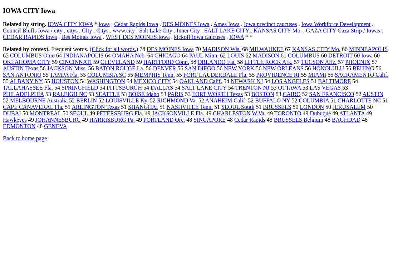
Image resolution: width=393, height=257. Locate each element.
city (58, 30)
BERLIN (86, 100)
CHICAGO (167, 55)
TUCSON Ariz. (319, 62)
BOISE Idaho (143, 94)
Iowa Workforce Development (335, 24)
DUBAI (12, 113)
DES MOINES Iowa (186, 24)
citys (72, 30)
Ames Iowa (226, 24)
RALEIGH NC (70, 94)
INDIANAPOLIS (83, 55)
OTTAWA (289, 88)
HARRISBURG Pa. (112, 120)
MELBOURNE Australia (39, 100)
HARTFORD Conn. (166, 62)
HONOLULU (328, 68)
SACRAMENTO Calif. (361, 75)
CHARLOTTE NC (359, 100)
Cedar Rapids (249, 120)
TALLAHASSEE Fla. (28, 88)
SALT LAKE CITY (226, 30)
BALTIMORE (334, 81)
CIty (87, 30)
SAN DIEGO (200, 68)
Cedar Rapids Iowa (136, 24)
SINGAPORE (209, 120)
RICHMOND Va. (177, 100)
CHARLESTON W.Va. (239, 113)
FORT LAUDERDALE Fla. (215, 75)
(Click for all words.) (114, 49)
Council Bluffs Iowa (26, 30)
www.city (124, 30)
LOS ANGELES (290, 81)
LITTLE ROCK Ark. (268, 62)
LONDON (312, 107)
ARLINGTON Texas (95, 107)
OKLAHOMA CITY (26, 62)
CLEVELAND (117, 62)
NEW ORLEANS (283, 68)
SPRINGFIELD (80, 88)
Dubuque (320, 113)
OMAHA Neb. (129, 55)
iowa (104, 24)
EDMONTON (19, 126)
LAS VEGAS (325, 88)
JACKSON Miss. (67, 68)
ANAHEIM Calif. (226, 100)
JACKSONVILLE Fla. (178, 113)
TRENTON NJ (252, 88)
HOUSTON (65, 81)
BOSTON (262, 94)
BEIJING (363, 68)
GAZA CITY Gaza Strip (334, 30)
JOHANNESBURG (58, 120)
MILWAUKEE (266, 49)
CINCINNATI (75, 62)
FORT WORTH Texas (217, 94)
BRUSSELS (277, 107)
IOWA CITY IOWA (70, 24)
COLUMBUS (304, 55)
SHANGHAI (143, 107)
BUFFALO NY (272, 100)
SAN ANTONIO (22, 75)
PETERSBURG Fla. (120, 113)
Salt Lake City (155, 30)
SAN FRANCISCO (331, 94)
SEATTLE (107, 94)
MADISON (265, 55)
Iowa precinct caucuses (270, 24)
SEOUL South (237, 107)
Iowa (367, 55)
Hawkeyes (15, 120)
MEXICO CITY (152, 81)
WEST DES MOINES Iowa (138, 37)
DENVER (164, 68)
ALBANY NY (26, 81)
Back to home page (25, 138)
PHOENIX (357, 62)
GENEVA (55, 126)
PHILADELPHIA (23, 94)
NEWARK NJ (247, 81)
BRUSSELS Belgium (298, 120)
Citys (102, 30)
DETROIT (340, 55)
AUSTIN (373, 94)
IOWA (236, 37)
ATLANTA (352, 113)
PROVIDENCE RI (277, 75)
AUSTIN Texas (20, 68)
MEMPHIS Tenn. (154, 75)
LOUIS (235, 55)
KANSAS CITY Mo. (278, 30)
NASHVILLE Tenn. (190, 107)
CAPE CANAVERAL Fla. (33, 107)
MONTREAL (45, 113)
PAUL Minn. (203, 55)
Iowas (373, 30)
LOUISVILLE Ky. (126, 100)
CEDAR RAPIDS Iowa (30, 37)
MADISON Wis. (221, 49)
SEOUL (79, 113)
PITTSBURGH (124, 88)
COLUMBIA (314, 100)
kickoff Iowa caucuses (199, 37)
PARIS (175, 94)
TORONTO (287, 113)
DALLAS (162, 88)
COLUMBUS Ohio (32, 55)
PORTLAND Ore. (164, 120)
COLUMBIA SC (106, 75)
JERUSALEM (349, 107)
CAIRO (292, 94)
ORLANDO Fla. (217, 62)
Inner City (188, 30)
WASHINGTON (106, 81)
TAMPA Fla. (64, 75)
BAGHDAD (346, 120)
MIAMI (317, 75)
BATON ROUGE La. (119, 68)
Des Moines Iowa (81, 37)
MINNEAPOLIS (368, 49)
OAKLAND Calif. (201, 81)
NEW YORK (239, 68)
